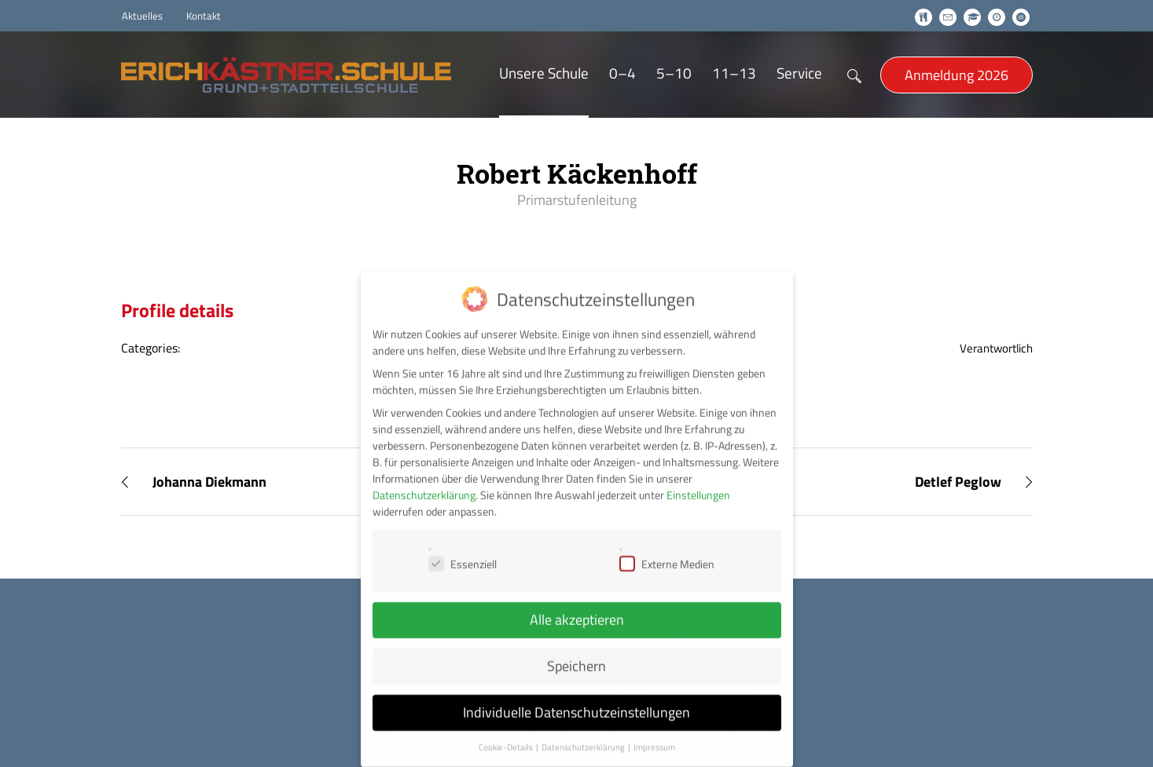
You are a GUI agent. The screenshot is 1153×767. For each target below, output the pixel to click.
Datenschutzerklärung (424, 481)
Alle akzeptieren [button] (577, 605)
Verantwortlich (996, 348)
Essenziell (462, 550)
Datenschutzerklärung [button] (584, 733)
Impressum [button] (654, 733)
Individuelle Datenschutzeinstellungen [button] (576, 698)
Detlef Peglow (958, 481)
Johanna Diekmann (209, 481)
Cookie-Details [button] (506, 733)
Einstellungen (698, 481)
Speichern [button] (576, 652)
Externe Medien (666, 550)
